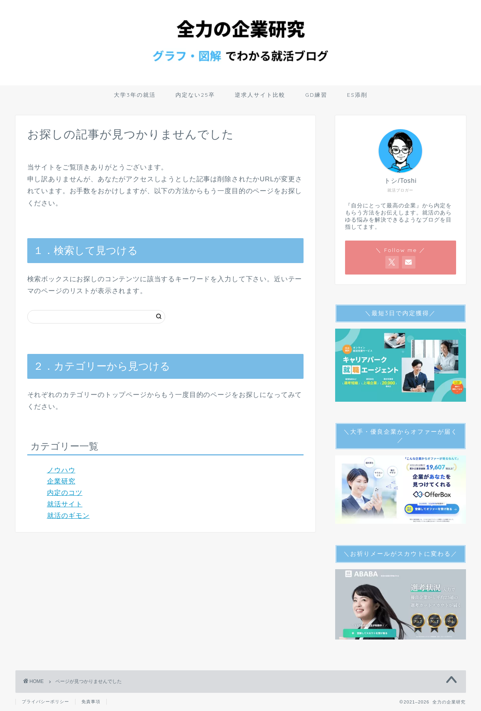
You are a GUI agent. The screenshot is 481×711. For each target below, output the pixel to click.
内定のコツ (65, 493)
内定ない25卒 (195, 94)
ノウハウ (61, 470)
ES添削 (357, 94)
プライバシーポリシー (45, 701)
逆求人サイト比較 (260, 94)
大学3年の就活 (135, 94)
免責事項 (90, 701)
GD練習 (316, 94)
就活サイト (65, 504)
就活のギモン (68, 515)
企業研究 (61, 481)
